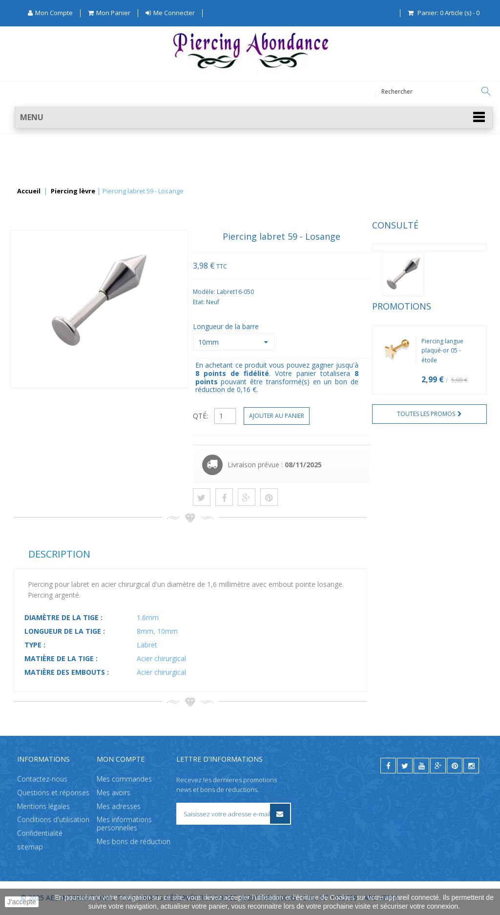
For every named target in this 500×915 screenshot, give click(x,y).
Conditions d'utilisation (53, 820)
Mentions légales (43, 806)
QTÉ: (319, 415)
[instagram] (471, 765)
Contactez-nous (42, 779)
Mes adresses (119, 806)
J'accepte (21, 902)
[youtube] (421, 765)
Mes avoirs (113, 792)
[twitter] (405, 765)
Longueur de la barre (346, 326)
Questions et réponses (53, 792)
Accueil (29, 191)
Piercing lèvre (73, 191)
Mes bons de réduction (133, 841)
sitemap (30, 847)
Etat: (318, 302)
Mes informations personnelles (124, 824)
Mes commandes (124, 779)
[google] (438, 765)
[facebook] (388, 765)
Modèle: (324, 292)
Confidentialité (39, 833)
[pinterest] (454, 765)
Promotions (43, 323)
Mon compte (121, 759)
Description (178, 554)
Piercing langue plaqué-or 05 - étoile (84, 367)
